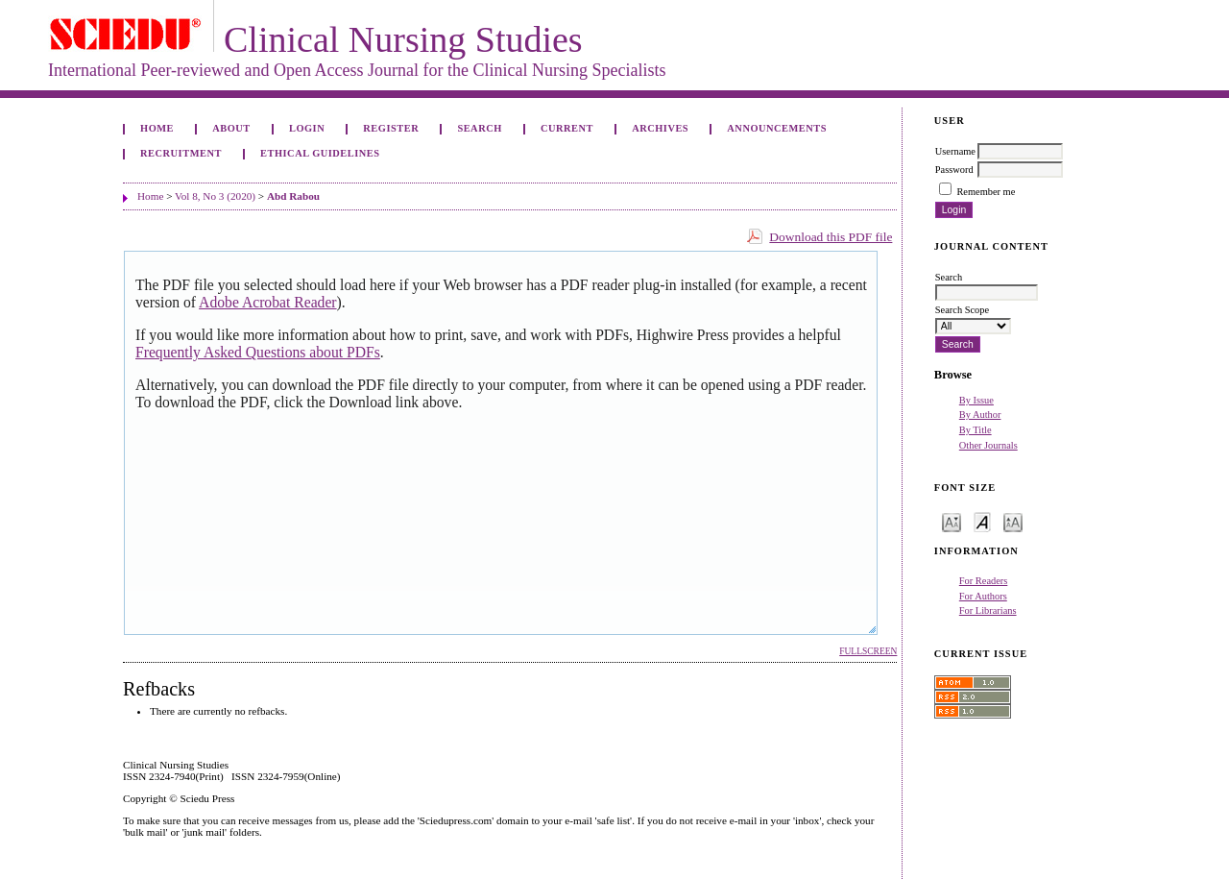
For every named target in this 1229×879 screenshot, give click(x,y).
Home (157, 128)
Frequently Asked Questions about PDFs (257, 352)
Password (954, 169)
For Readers (983, 580)
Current (567, 128)
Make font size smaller (951, 521)
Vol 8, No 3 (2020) (215, 196)
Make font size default (982, 521)
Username (955, 151)
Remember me (985, 191)
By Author (980, 414)
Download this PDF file (830, 237)
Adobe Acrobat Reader (267, 302)
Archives (660, 128)
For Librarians (988, 610)
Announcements (777, 128)
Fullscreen (868, 651)
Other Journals (988, 445)
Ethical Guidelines (320, 153)
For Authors (983, 596)
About (231, 128)
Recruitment (181, 153)
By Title (975, 430)
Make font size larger (1013, 521)
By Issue (976, 400)
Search (479, 128)
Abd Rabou (293, 196)
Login (307, 128)
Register (391, 128)
